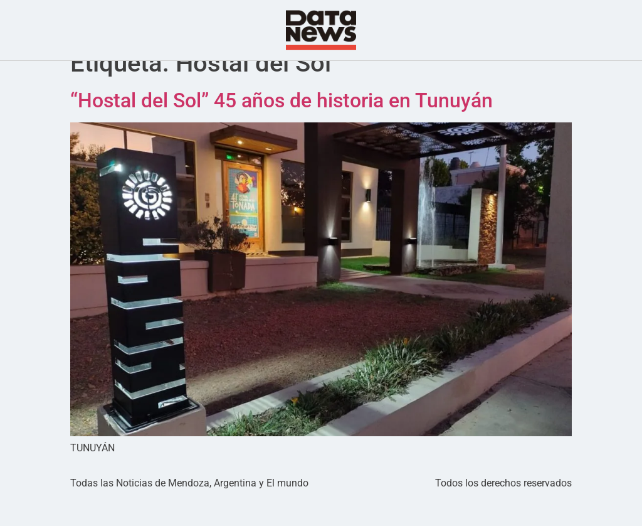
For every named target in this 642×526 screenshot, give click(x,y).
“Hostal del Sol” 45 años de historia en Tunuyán (281, 125)
